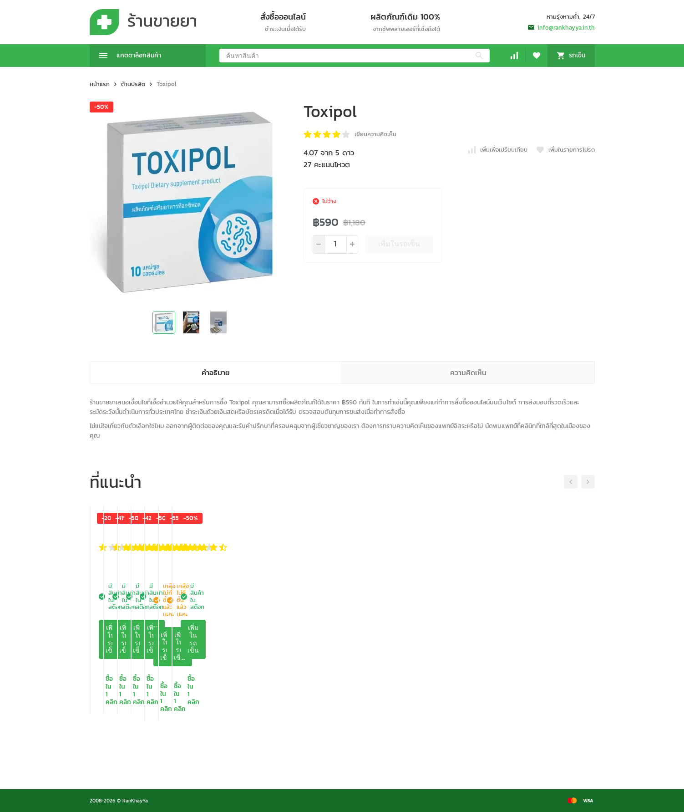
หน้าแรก (100, 84)
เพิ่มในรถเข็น (399, 244)
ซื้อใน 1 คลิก (147, 750)
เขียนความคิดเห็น (375, 134)
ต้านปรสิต (133, 84)
